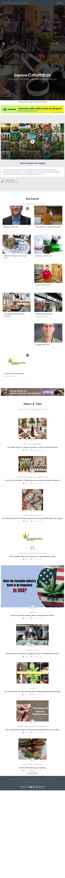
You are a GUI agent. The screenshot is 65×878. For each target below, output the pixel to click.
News (25, 444)
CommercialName (39, 782)
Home (4, 2)
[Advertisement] (16, 23)
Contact (26, 2)
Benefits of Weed (22, 477)
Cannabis (30, 477)
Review (30, 444)
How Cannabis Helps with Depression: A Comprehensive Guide (32, 556)
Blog (20, 2)
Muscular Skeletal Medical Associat (14, 315)
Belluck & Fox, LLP (11, 227)
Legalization (40, 477)
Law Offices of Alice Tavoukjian (48, 227)
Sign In (61, 3)
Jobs (9, 2)
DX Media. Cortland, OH (11, 182)
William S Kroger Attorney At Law (15, 257)
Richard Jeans (9, 180)
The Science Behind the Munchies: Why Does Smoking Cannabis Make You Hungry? (32, 518)
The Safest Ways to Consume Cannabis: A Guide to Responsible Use (32, 447)
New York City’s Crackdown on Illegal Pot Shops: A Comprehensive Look (32, 653)
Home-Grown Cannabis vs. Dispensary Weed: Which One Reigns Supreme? (32, 480)
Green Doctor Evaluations (14, 373)
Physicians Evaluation (44, 314)
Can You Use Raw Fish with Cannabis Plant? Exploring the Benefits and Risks (32, 691)
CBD (30, 553)
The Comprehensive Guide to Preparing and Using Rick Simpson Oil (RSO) (33, 730)
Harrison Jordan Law (43, 256)
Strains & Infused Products (35, 764)
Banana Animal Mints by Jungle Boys (32, 768)
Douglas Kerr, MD (42, 344)
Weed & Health (36, 444)
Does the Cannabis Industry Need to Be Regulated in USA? (32, 615)
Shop (14, 2)
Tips (41, 515)
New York (34, 553)
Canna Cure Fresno (43, 285)
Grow (35, 477)
